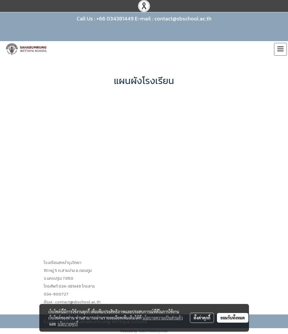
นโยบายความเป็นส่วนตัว (162, 317)
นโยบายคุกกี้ (68, 323)
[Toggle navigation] (280, 49)
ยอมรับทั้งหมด (232, 317)
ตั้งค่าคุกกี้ (202, 317)
